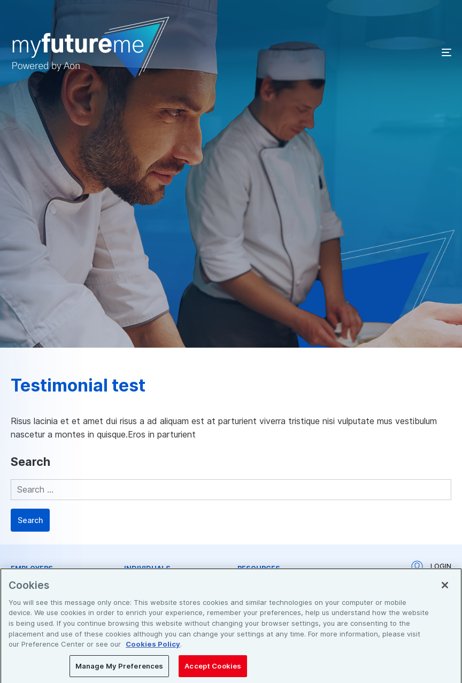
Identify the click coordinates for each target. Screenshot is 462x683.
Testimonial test (78, 385)
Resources (258, 568)
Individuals (147, 568)
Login (431, 566)
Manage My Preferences (119, 669)
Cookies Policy (153, 648)
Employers (32, 568)
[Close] (445, 589)
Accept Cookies (212, 669)
